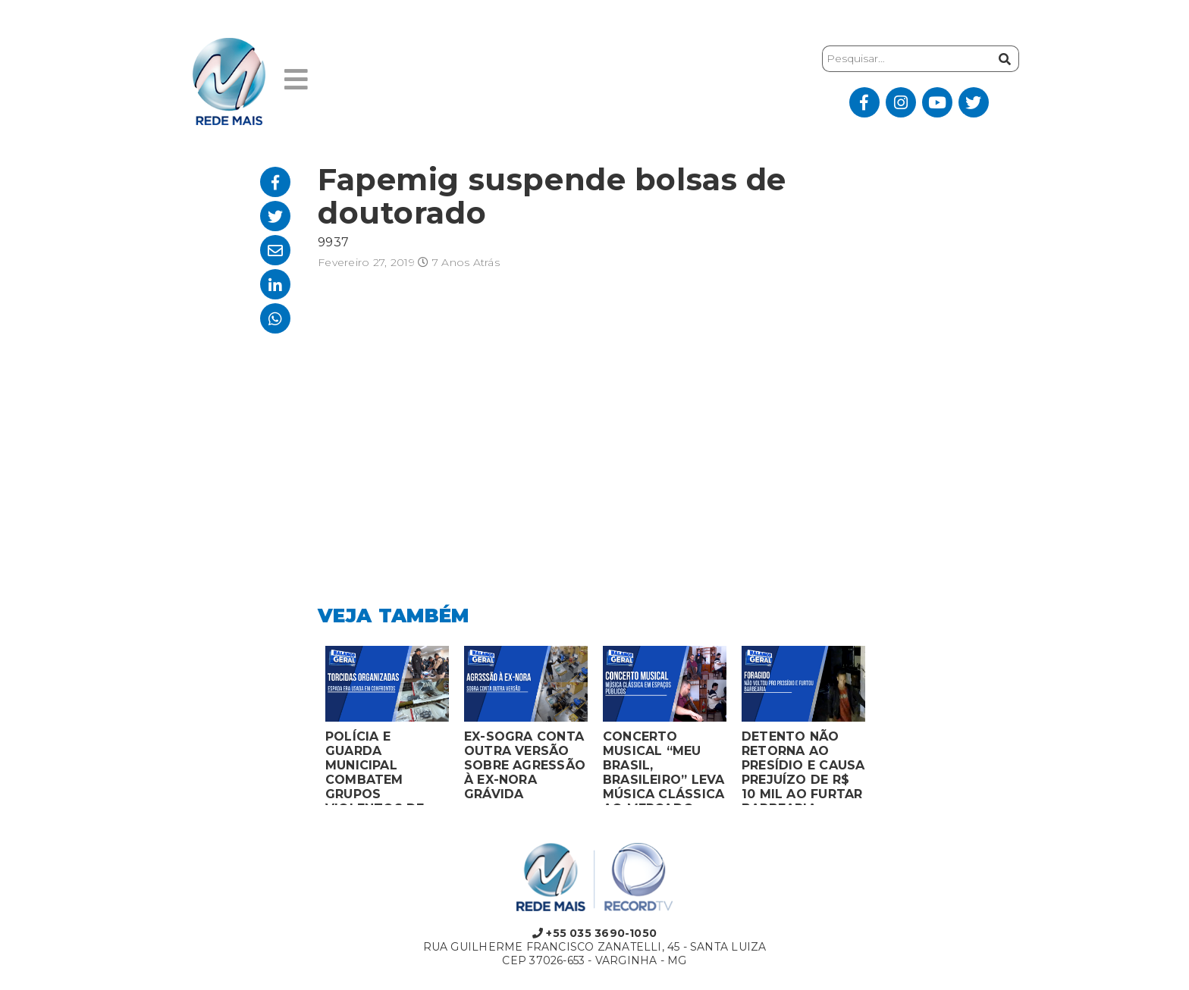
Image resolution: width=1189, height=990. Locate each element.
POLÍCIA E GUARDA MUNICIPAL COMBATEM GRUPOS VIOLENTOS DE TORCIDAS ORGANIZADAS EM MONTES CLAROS (386, 767)
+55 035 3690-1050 (594, 933)
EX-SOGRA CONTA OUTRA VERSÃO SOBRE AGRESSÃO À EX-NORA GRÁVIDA (524, 765)
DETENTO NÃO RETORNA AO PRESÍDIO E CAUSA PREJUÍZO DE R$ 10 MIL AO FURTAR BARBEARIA (803, 767)
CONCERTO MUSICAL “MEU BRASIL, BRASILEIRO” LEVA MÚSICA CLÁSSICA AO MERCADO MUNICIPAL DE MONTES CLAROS (663, 767)
